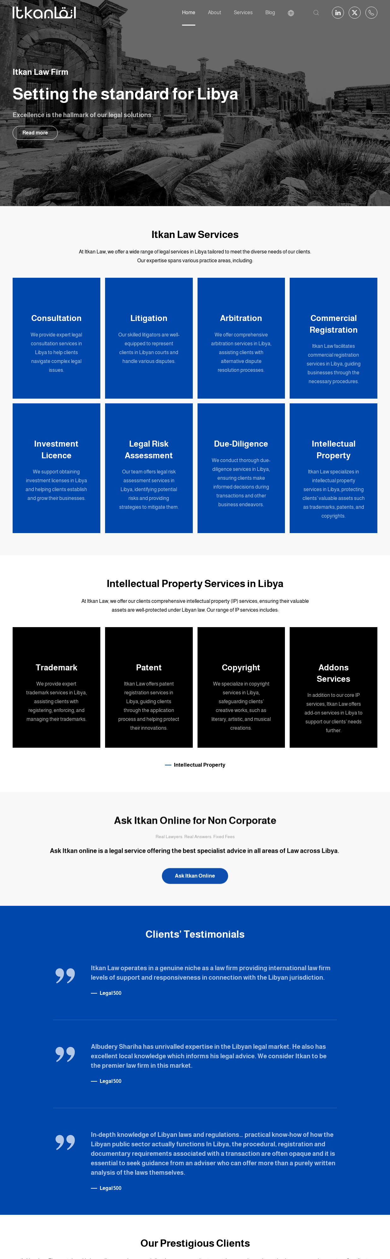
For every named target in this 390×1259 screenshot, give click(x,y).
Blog (270, 12)
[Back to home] (44, 12)
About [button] (214, 12)
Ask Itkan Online (195, 878)
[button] (316, 12)
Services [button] (243, 12)
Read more (35, 132)
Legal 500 (110, 993)
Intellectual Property (199, 765)
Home (188, 12)
